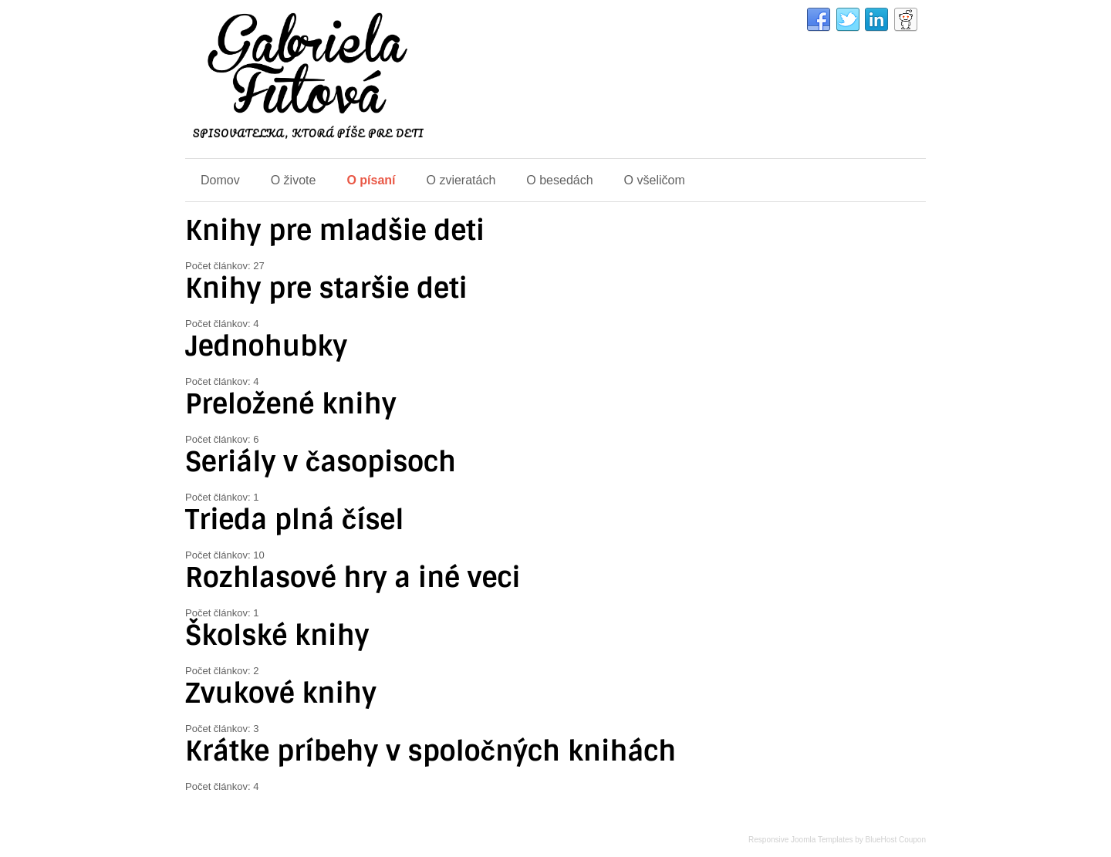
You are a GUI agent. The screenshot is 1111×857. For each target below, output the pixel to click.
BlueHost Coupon (896, 839)
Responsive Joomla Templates (800, 839)
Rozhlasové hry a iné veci (352, 578)
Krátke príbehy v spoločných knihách (430, 751)
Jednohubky (266, 346)
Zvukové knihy (281, 693)
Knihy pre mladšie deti (335, 230)
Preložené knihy (291, 404)
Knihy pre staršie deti (326, 288)
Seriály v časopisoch (320, 462)
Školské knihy (277, 635)
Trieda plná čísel (294, 520)
